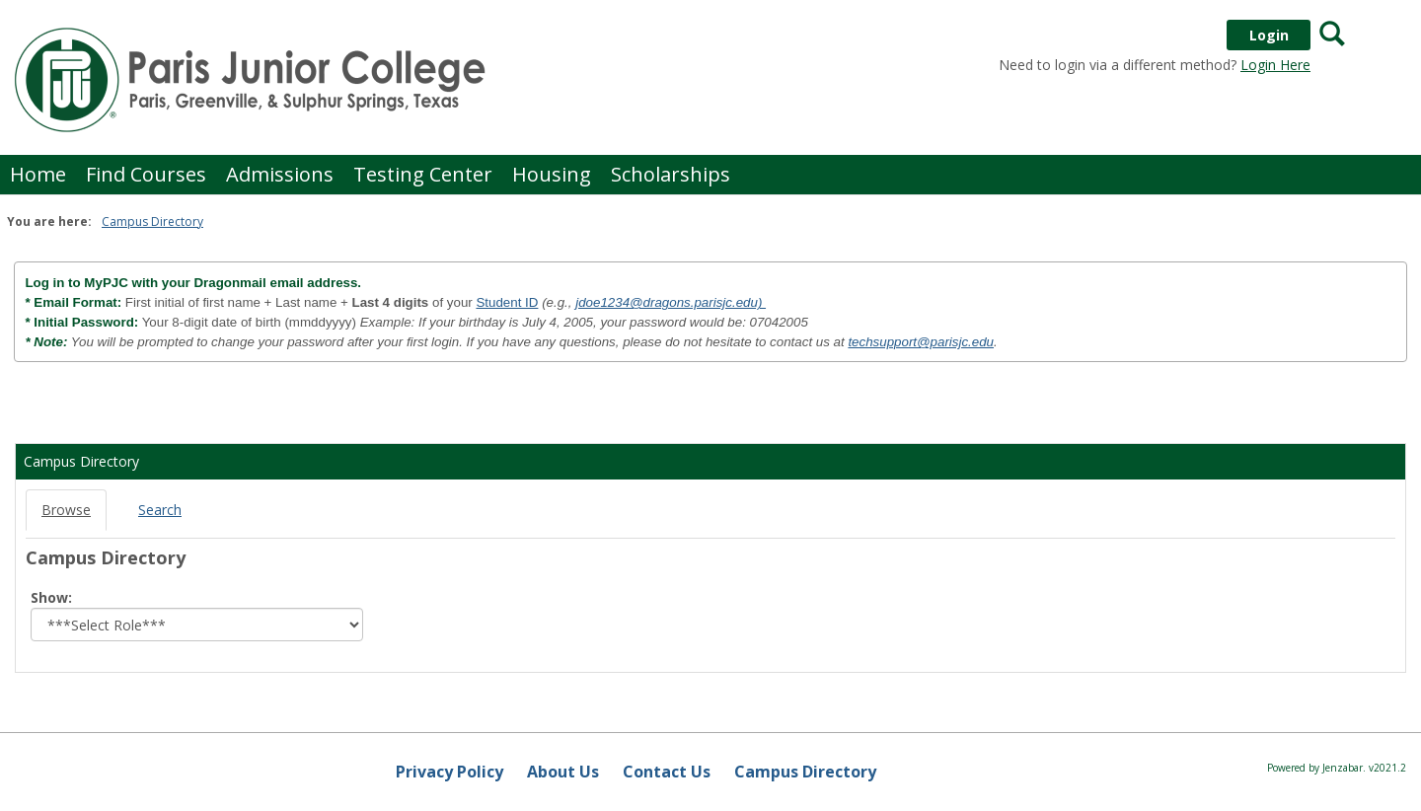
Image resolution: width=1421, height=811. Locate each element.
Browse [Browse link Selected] (66, 509)
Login (1269, 35)
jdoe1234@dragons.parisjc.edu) (670, 302)
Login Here (1275, 64)
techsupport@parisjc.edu (921, 341)
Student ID (507, 302)
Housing (551, 174)
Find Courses (146, 174)
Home (38, 174)
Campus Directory (152, 221)
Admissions (280, 174)
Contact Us (666, 771)
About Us (563, 771)
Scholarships (670, 174)
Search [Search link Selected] (160, 509)
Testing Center (422, 174)
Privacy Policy (449, 771)
